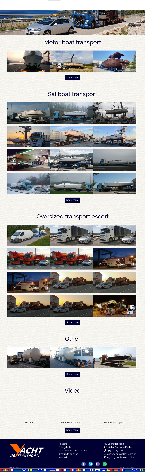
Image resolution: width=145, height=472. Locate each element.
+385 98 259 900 (115, 450)
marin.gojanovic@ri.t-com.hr (121, 454)
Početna (58, 9)
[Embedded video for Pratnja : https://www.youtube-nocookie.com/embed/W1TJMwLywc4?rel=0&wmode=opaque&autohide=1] (28, 409)
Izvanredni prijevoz (68, 454)
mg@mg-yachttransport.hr (120, 457)
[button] (28, 61)
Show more (72, 77)
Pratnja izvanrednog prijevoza (74, 450)
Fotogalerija (94, 10)
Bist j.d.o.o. (131, 467)
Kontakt (117, 9)
